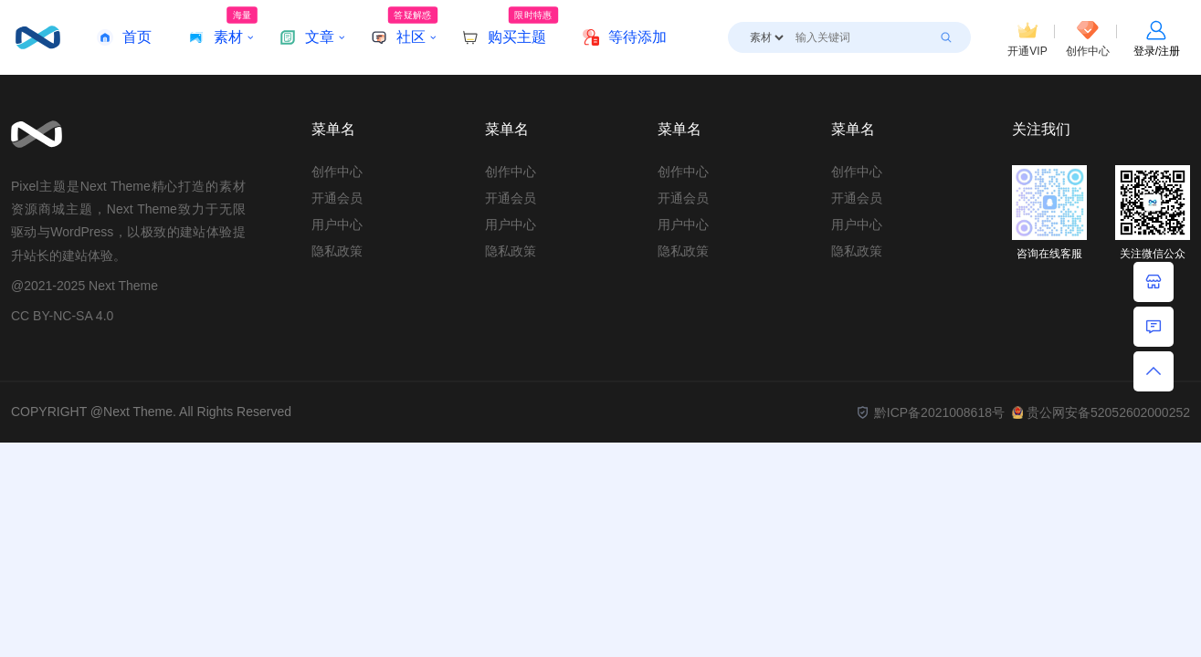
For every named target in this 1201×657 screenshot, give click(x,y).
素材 (223, 26)
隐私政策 (337, 251)
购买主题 (510, 26)
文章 (306, 37)
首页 (124, 37)
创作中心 (337, 171)
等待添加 (625, 37)
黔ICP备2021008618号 (930, 412)
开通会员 (337, 198)
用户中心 (337, 224)
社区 (404, 26)
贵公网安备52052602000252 (1101, 412)
